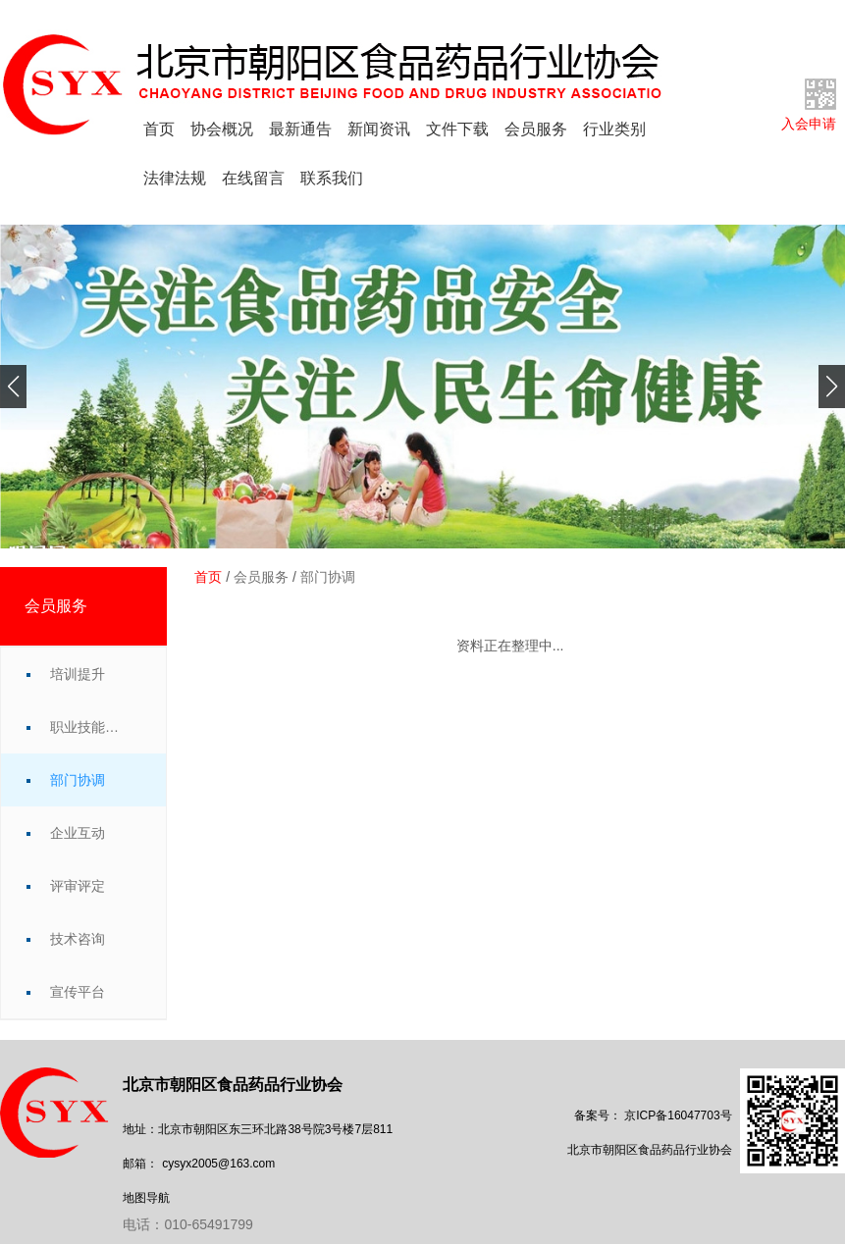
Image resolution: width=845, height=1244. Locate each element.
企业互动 (77, 833)
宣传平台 (77, 992)
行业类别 (614, 129)
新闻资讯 (378, 129)
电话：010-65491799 (187, 1224)
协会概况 (221, 129)
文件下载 (457, 129)
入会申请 (808, 124)
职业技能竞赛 (88, 727)
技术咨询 (77, 939)
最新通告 (300, 129)
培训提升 (77, 674)
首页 (159, 129)
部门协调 (77, 780)
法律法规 (174, 178)
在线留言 (253, 178)
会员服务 (535, 129)
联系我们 (331, 178)
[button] (13, 386)
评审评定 (77, 886)
